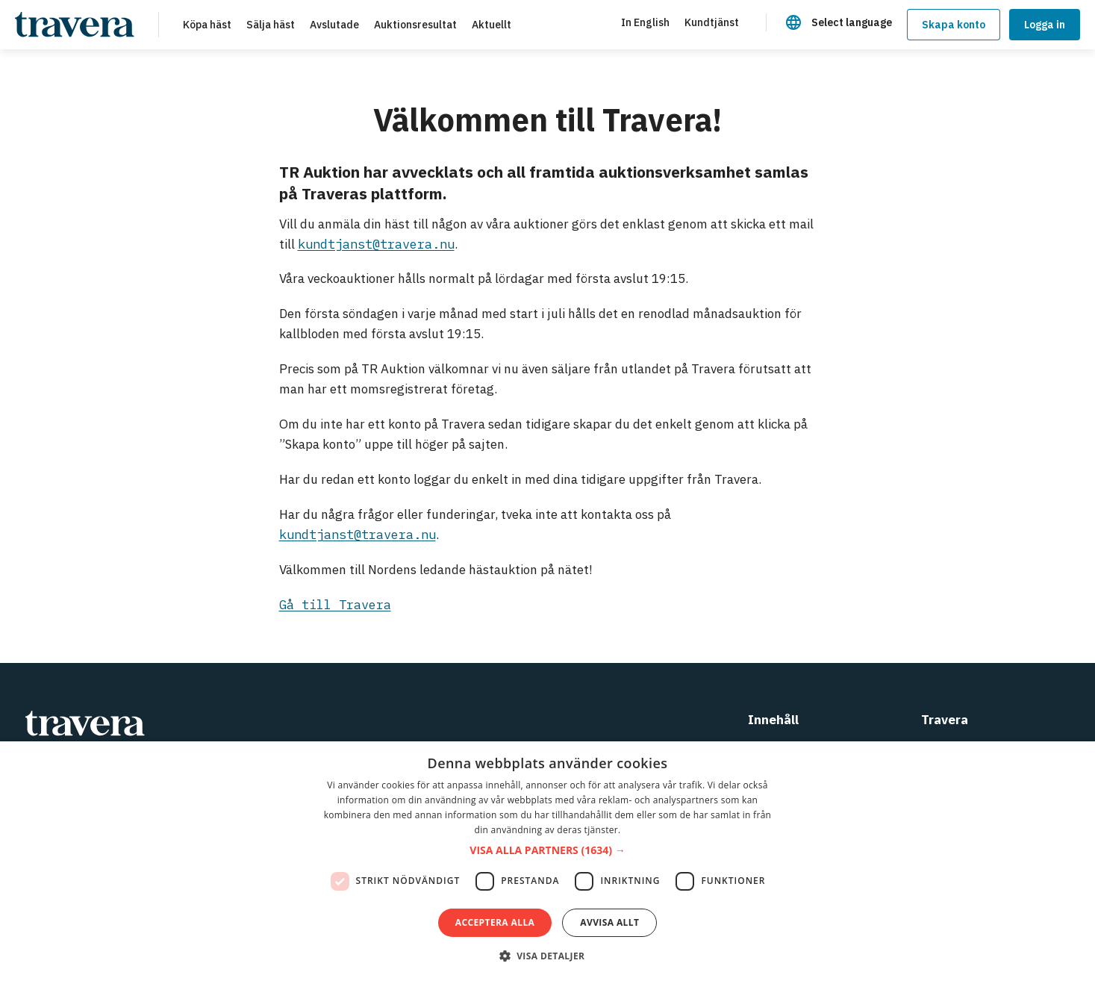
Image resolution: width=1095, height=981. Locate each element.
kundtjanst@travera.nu (376, 244)
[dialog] (547, 861)
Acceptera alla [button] (495, 922)
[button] (547, 851)
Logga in (1044, 24)
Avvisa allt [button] (609, 922)
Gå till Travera (335, 605)
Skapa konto (953, 24)
